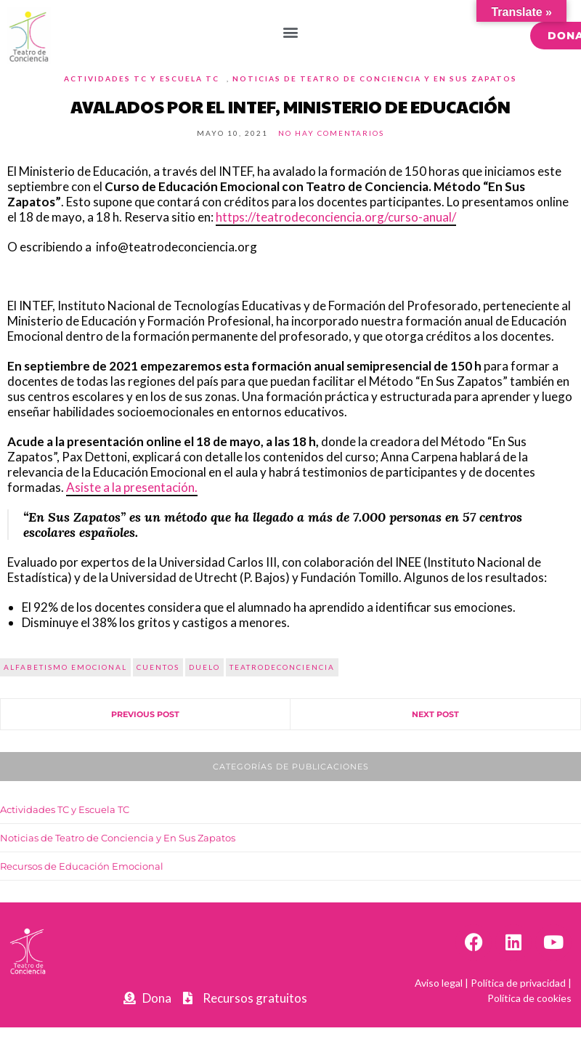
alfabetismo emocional (65, 667)
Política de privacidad (518, 983)
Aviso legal (439, 983)
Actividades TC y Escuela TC (141, 78)
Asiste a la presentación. (132, 487)
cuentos (158, 667)
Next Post (435, 714)
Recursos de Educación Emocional (81, 866)
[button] (291, 32)
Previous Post (145, 714)
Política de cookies (529, 998)
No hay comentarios (331, 133)
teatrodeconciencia (282, 667)
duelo (204, 667)
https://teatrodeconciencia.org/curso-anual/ (336, 217)
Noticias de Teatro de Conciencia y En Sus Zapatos (374, 78)
